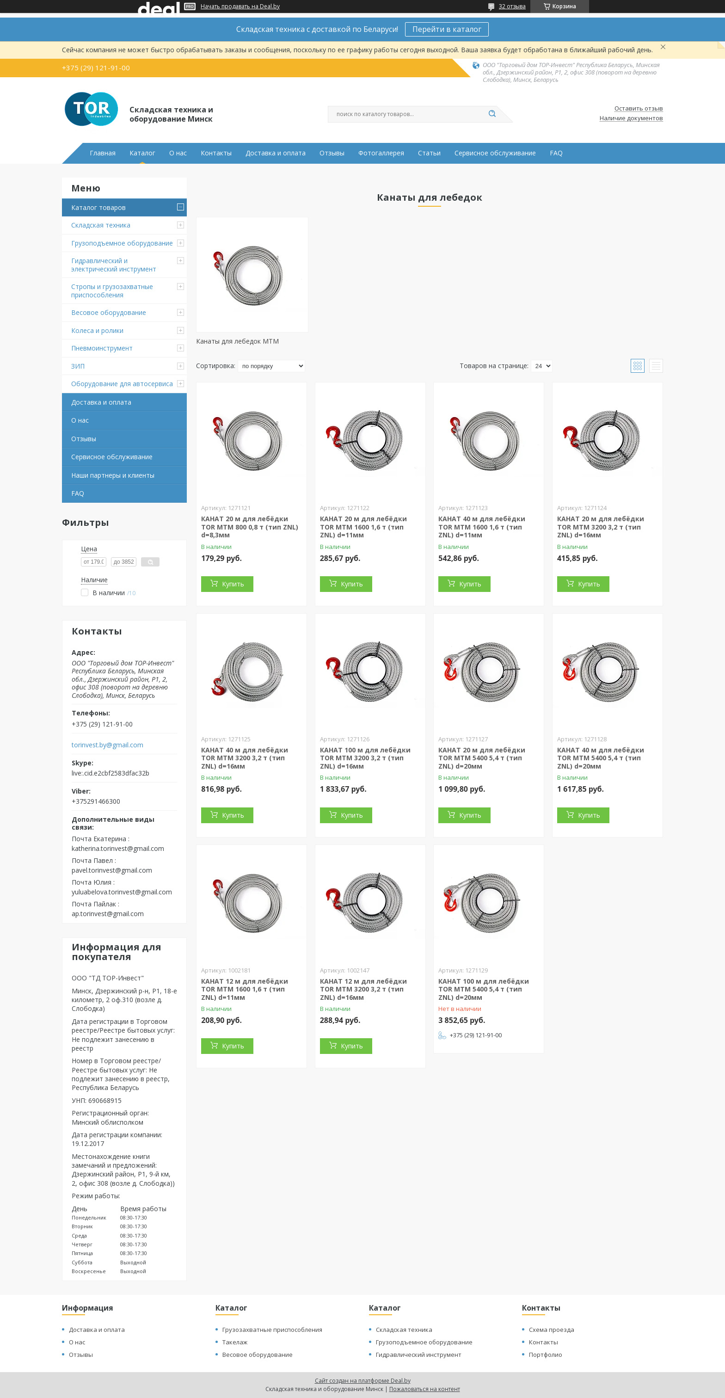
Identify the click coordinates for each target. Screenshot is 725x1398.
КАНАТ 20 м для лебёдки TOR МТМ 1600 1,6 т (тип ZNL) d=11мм (363, 526)
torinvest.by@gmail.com (107, 745)
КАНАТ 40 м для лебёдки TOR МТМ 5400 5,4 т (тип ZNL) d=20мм (600, 757)
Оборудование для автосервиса (122, 383)
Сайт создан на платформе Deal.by (363, 1381)
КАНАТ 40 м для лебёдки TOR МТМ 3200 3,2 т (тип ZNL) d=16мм (244, 757)
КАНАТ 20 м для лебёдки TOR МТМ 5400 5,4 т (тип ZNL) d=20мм (481, 757)
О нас (178, 153)
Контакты (216, 153)
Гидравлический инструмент (418, 1354)
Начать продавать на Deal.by (240, 6)
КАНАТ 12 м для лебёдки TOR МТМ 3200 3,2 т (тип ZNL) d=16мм (363, 989)
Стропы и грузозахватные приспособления (112, 290)
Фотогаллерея (381, 153)
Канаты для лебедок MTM (237, 341)
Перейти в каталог (446, 29)
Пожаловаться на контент (424, 1389)
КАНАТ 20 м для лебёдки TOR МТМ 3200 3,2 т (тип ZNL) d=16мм (600, 526)
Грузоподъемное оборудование (122, 243)
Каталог (142, 153)
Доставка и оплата (276, 153)
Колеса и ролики (97, 330)
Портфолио (545, 1354)
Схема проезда (551, 1329)
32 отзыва (512, 6)
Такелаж (234, 1342)
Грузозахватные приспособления (272, 1329)
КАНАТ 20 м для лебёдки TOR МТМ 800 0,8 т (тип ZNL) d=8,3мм (249, 526)
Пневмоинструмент (102, 348)
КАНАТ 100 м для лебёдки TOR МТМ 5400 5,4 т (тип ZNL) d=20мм (483, 989)
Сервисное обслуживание (495, 153)
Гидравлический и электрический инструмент (113, 264)
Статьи (429, 153)
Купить (233, 583)
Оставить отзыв (638, 108)
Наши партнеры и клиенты (112, 475)
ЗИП (78, 366)
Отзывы (331, 153)
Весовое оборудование (108, 312)
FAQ (556, 153)
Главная (103, 153)
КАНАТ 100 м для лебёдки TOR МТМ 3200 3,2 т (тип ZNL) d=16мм (365, 757)
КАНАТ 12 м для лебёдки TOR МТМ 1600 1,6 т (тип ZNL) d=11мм (244, 989)
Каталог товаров (98, 207)
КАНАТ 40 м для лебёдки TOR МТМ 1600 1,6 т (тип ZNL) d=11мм (481, 526)
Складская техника (100, 225)
